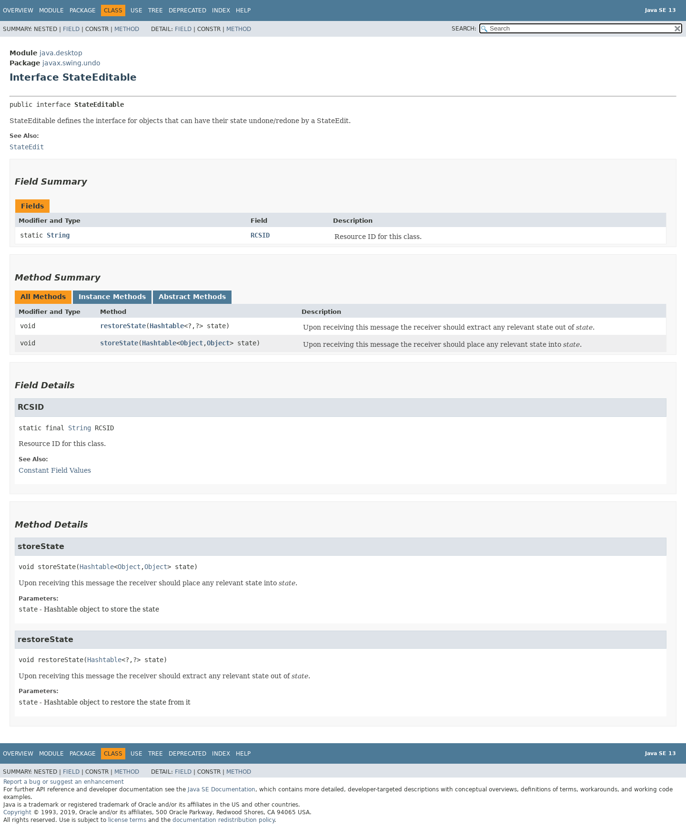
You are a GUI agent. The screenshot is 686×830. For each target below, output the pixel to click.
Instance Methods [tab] (112, 297)
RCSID (260, 235)
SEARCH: (464, 28)
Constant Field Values (55, 470)
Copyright (17, 812)
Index (221, 10)
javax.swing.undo (71, 63)
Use (136, 10)
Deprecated (187, 10)
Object (191, 343)
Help (243, 10)
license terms (127, 820)
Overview (18, 10)
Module (51, 10)
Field (71, 29)
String (58, 235)
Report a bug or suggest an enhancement (63, 781)
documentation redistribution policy (223, 820)
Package (83, 10)
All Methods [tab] (43, 297)
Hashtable (167, 326)
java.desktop (61, 53)
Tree (155, 10)
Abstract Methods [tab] (192, 297)
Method (126, 29)
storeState (119, 343)
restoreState (123, 326)
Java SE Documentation (221, 789)
